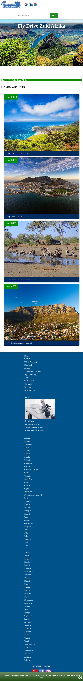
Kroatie (27, 562)
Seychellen (28, 616)
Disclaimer (28, 387)
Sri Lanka (27, 622)
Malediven (28, 578)
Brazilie (27, 457)
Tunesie (27, 638)
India (26, 536)
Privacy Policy (29, 390)
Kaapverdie (28, 559)
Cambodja (28, 463)
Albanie (27, 438)
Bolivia (27, 451)
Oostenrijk (28, 603)
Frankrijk (27, 517)
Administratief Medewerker (34, 431)
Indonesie (27, 539)
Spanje (26, 619)
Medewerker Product (32, 424)
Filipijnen (27, 511)
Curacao (27, 485)
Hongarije (27, 527)
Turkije (27, 641)
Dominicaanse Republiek (33, 495)
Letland (27, 565)
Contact (27, 359)
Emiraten (27, 501)
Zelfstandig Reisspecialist (34, 427)
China (26, 473)
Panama (27, 606)
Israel (26, 542)
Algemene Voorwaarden (32, 371)
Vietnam (27, 647)
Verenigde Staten (30, 644)
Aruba (26, 447)
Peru (26, 609)
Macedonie (28, 575)
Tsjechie (27, 635)
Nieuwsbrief (28, 365)
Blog (26, 378)
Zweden (27, 654)
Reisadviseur (29, 421)
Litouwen (27, 568)
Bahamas (27, 660)
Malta (26, 584)
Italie (26, 546)
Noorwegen (28, 600)
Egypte (26, 498)
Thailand (27, 632)
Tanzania (27, 628)
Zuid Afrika (28, 651)
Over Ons (27, 368)
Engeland (27, 504)
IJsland (26, 533)
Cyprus (26, 489)
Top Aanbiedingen (30, 375)
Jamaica (27, 553)
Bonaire (27, 454)
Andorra (27, 441)
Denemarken (28, 492)
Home (3, 80)
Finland (27, 514)
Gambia (27, 520)
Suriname (27, 625)
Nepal (26, 597)
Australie (27, 657)
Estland (27, 508)
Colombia (27, 476)
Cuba (26, 482)
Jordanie (27, 556)
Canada (27, 466)
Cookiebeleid (29, 381)
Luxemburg (28, 572)
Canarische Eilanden (31, 470)
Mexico (27, 590)
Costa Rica (28, 479)
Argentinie (28, 444)
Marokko (27, 587)
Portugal (27, 613)
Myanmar (27, 594)
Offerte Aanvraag (30, 362)
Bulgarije (27, 460)
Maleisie (27, 581)
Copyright (28, 384)
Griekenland (28, 523)
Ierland (26, 530)
